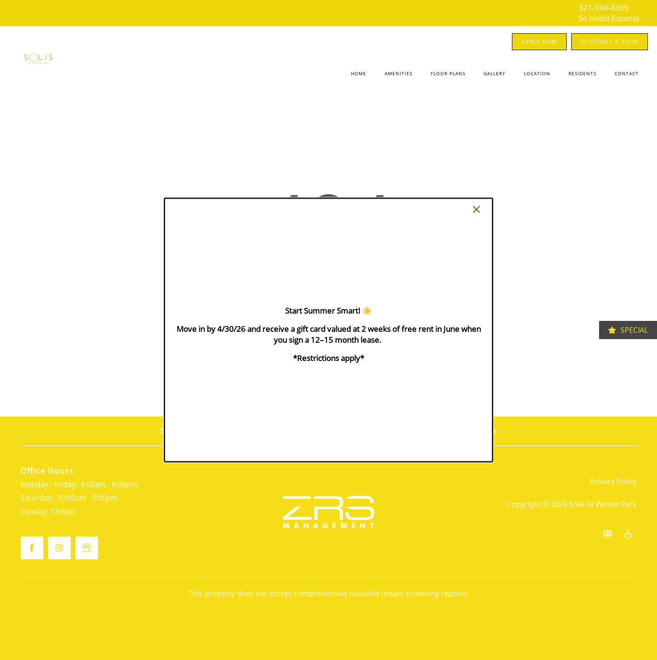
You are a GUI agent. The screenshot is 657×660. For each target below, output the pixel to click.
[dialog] (328, 330)
